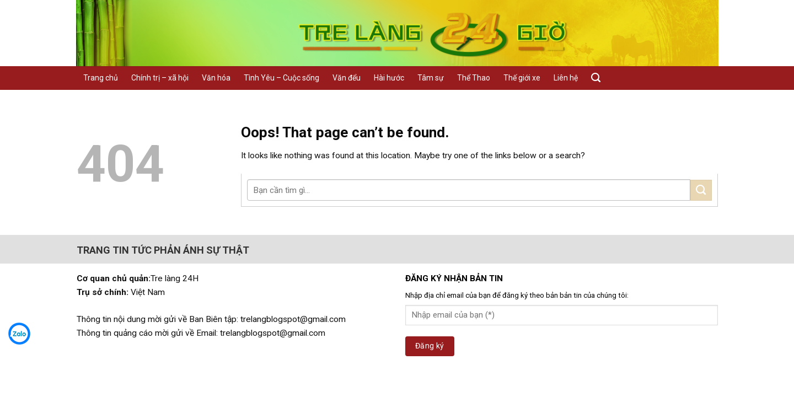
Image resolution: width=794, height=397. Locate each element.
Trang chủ (100, 77)
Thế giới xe (521, 77)
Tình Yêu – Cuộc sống (281, 77)
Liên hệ (566, 77)
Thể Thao (473, 77)
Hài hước (389, 77)
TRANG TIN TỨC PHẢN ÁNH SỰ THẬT (163, 250)
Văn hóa (216, 77)
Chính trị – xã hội (160, 77)
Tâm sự (430, 77)
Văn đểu (346, 77)
